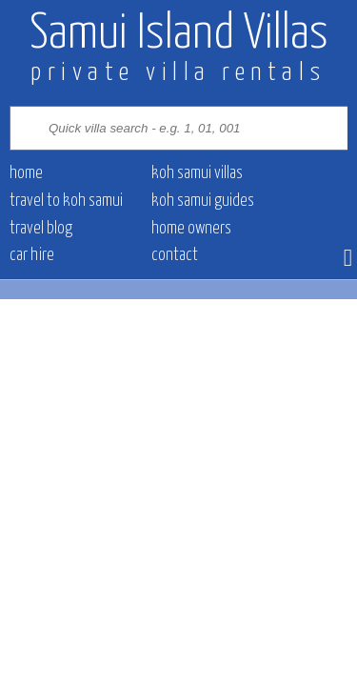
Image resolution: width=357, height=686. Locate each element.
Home (26, 173)
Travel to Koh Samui (66, 201)
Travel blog (41, 228)
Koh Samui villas (197, 173)
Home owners (191, 228)
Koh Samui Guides (202, 201)
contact (174, 255)
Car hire (32, 255)
